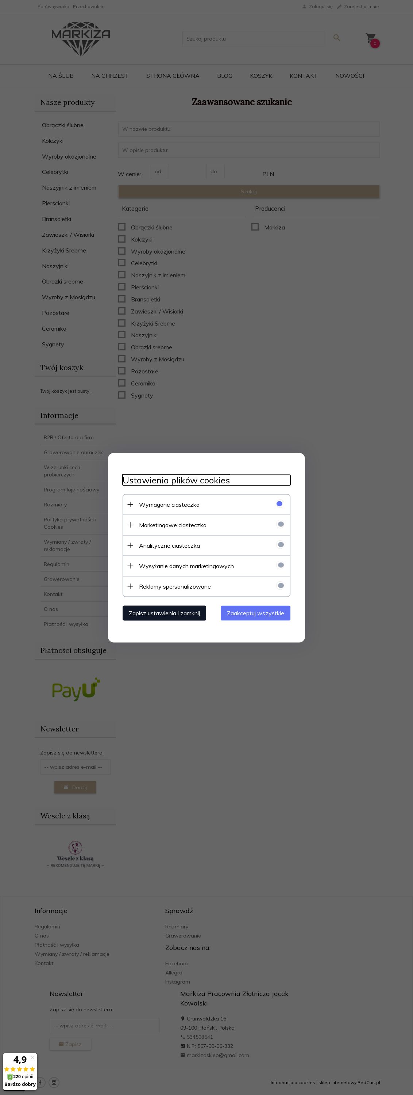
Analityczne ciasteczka (169, 545)
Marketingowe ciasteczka (172, 524)
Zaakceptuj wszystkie (255, 612)
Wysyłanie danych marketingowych (186, 565)
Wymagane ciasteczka (169, 504)
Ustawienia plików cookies (176, 480)
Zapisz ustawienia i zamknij (164, 612)
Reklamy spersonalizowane (175, 586)
